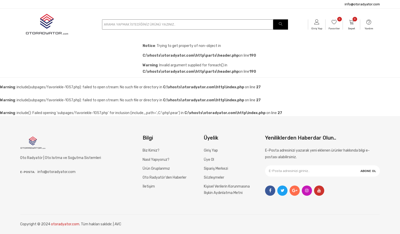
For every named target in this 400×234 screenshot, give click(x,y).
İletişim (149, 186)
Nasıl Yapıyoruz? (156, 159)
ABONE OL (368, 171)
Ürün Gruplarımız (156, 168)
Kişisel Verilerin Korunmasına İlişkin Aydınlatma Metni (227, 189)
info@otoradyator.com (362, 4)
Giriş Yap (211, 150)
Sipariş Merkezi (216, 168)
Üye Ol (209, 159)
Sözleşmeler (214, 177)
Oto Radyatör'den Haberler (164, 177)
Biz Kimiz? (151, 150)
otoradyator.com (65, 224)
